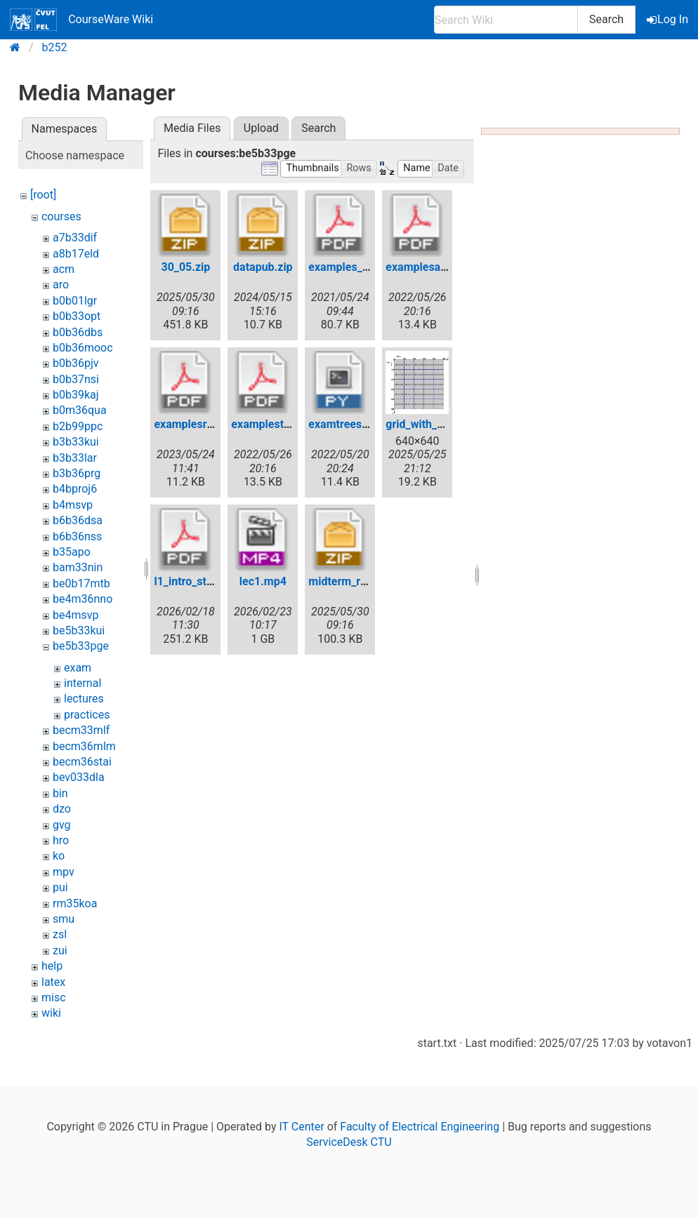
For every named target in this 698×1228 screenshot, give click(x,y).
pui (60, 887)
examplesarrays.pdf (435, 267)
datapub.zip (263, 267)
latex (53, 982)
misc (53, 997)
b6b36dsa (78, 520)
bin (60, 793)
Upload (261, 128)
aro (61, 284)
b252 (54, 47)
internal (82, 683)
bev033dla (79, 777)
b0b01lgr (75, 300)
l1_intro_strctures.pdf (208, 581)
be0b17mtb (81, 583)
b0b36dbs (78, 332)
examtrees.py (342, 424)
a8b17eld (76, 253)
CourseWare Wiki (81, 19)
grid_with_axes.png (434, 424)
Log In (668, 19)
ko (59, 855)
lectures (84, 698)
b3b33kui (76, 441)
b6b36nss (77, 536)
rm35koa (75, 903)
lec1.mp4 (263, 581)
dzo (62, 808)
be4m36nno (82, 599)
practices (87, 714)
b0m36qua (80, 410)
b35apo (72, 552)
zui (60, 950)
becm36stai (82, 761)
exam (77, 667)
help (51, 966)
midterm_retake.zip (357, 581)
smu (63, 919)
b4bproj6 (75, 488)
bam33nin (78, 567)
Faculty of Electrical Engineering (419, 1126)
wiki (51, 1013)
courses (61, 216)
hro (61, 840)
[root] (43, 194)
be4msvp (75, 615)
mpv (63, 872)
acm (63, 269)
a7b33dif (75, 237)
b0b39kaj (76, 394)
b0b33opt (76, 316)
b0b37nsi (76, 379)
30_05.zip (185, 267)
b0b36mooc (83, 347)
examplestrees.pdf (278, 424)
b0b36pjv (76, 363)
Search (606, 19)
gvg (62, 825)
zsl (60, 934)
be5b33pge (81, 646)
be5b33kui (79, 630)
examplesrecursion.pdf (212, 424)
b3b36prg (76, 473)
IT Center (301, 1126)
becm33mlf (81, 730)
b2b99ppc (78, 426)
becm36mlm (84, 746)
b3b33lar (75, 458)
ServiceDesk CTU (348, 1142)
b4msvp (73, 505)
